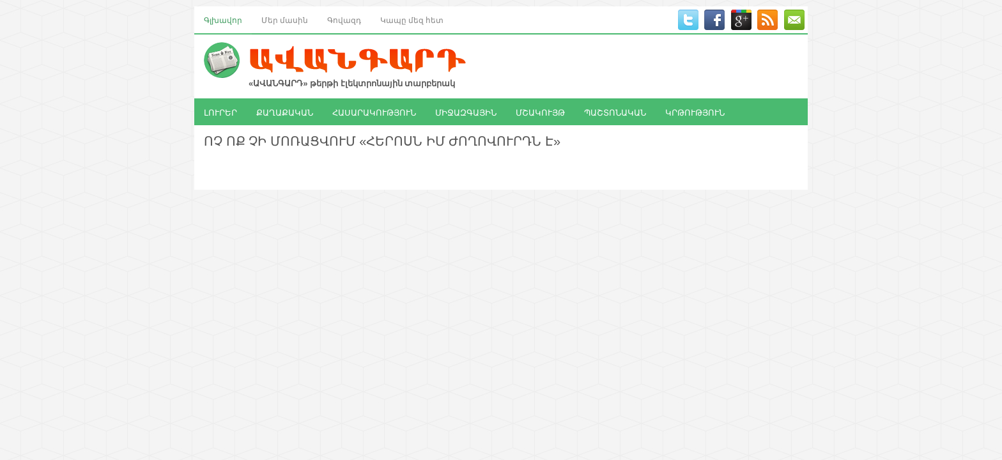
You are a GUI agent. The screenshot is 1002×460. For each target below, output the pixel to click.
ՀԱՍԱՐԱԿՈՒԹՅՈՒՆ (374, 111)
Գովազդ (344, 19)
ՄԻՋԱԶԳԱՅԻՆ (466, 111)
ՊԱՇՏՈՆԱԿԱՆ (615, 111)
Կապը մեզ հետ (411, 19)
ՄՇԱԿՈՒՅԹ (540, 111)
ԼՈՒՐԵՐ (220, 111)
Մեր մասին (284, 19)
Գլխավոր (223, 19)
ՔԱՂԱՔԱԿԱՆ (284, 111)
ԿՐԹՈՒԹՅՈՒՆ (695, 111)
